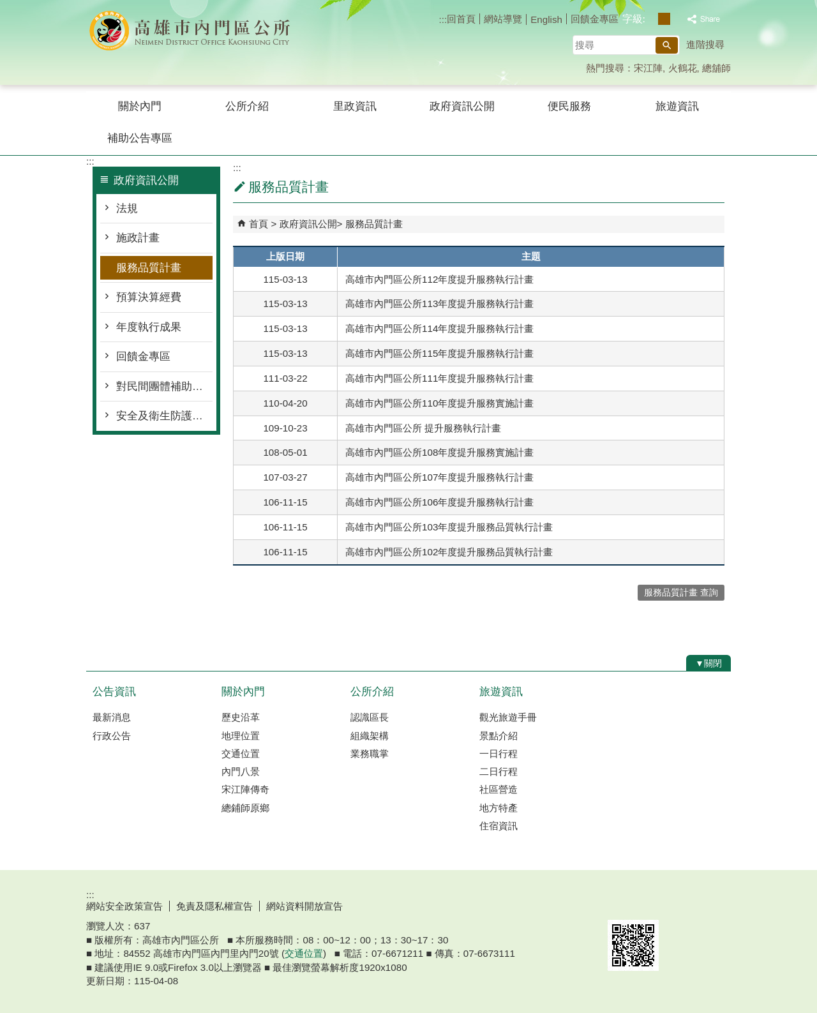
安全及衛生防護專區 (164, 416)
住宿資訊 (498, 825)
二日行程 (498, 771)
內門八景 (240, 771)
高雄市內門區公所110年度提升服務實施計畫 (439, 403)
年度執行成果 (148, 327)
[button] (667, 45)
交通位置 (240, 753)
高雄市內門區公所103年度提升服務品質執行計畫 (449, 527)
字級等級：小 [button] (650, 18)
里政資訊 (355, 106)
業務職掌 (369, 753)
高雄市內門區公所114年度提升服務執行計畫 (439, 328)
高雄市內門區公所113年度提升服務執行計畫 (439, 303)
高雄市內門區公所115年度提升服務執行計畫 (439, 353)
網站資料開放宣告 (304, 906)
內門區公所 (194, 31)
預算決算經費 (148, 297)
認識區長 (369, 717)
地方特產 (498, 807)
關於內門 (139, 106)
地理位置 (240, 735)
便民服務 (569, 106)
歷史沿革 (240, 717)
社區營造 (498, 789)
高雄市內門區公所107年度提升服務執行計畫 (439, 477)
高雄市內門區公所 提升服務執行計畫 (423, 428)
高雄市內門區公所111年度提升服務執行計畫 (439, 378)
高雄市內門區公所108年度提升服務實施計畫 (439, 452)
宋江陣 (648, 68)
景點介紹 (498, 735)
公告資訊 (114, 692)
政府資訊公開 (462, 106)
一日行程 (498, 753)
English (546, 19)
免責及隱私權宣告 (214, 906)
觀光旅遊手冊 (508, 717)
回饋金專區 (594, 18)
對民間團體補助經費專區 (164, 386)
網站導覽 (503, 18)
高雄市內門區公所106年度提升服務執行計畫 (439, 502)
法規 (127, 208)
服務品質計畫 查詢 (681, 592)
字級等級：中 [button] (664, 19)
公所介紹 (247, 106)
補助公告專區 (139, 138)
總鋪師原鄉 (245, 807)
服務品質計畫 (148, 268)
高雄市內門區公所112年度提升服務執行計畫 (439, 279)
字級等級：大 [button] (677, 18)
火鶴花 (682, 68)
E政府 (621, 903)
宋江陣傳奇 (245, 789)
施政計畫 (138, 238)
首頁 (258, 223)
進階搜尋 (705, 44)
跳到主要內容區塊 (6, 6)
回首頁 (461, 18)
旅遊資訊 (677, 106)
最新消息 (112, 717)
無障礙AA (684, 904)
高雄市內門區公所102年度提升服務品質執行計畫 (449, 551)
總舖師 (716, 68)
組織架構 (369, 735)
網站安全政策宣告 (124, 906)
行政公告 (112, 735)
